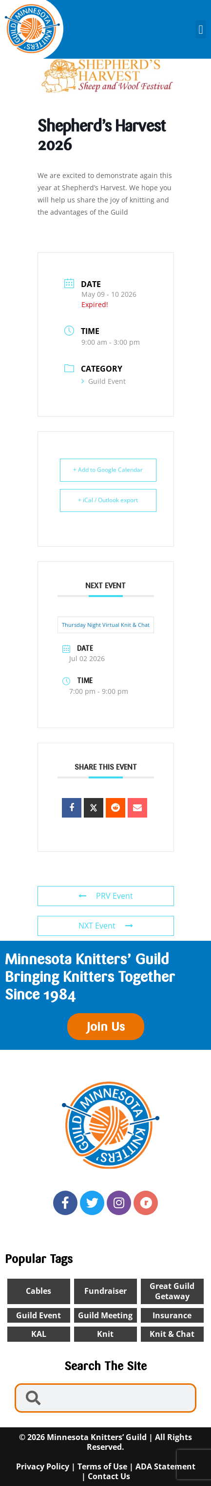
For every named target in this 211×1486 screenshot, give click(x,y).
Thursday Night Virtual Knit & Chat (106, 624)
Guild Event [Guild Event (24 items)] (38, 1315)
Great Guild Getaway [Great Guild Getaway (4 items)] (172, 1291)
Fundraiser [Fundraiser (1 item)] (105, 1291)
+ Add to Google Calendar (108, 470)
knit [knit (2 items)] (105, 1334)
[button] (200, 29)
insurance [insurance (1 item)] (172, 1315)
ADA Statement (165, 1466)
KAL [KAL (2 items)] (38, 1334)
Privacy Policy (42, 1466)
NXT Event (105, 925)
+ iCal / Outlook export (108, 500)
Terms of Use (102, 1466)
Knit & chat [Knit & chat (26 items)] (172, 1334)
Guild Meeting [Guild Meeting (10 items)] (105, 1315)
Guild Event (103, 381)
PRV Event (105, 895)
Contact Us (109, 1476)
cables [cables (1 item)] (38, 1291)
